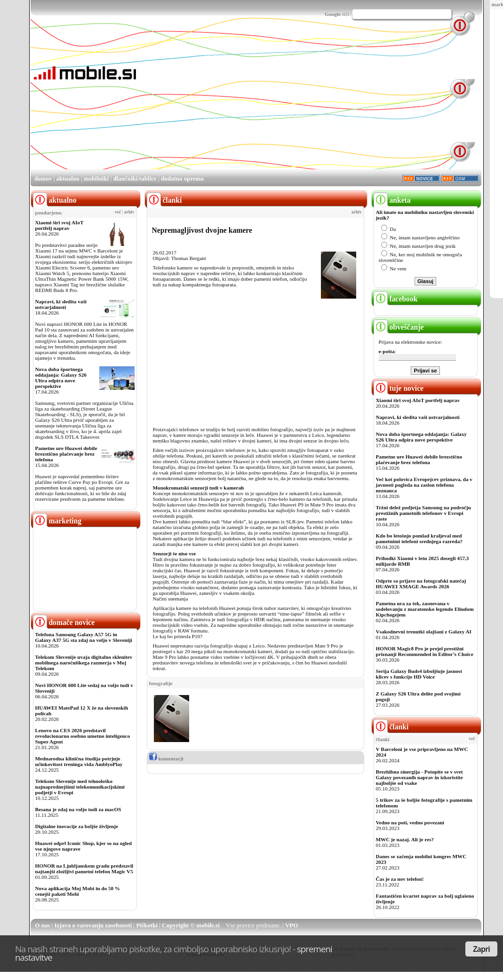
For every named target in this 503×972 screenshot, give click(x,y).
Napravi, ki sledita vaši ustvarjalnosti (61, 304)
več (118, 212)
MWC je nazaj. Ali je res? (405, 839)
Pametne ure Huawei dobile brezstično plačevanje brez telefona (66, 453)
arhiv (129, 212)
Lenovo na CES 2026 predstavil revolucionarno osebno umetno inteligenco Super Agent (82, 735)
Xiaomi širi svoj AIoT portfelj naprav (59, 225)
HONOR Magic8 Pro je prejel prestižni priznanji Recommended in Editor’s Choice (424, 651)
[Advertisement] (260, 102)
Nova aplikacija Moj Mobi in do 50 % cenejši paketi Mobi (77, 891)
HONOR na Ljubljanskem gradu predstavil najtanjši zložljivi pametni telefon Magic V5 (84, 868)
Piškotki (147, 925)
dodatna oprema (182, 178)
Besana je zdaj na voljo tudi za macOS (78, 809)
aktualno (68, 178)
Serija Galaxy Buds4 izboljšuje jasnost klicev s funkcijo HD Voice (419, 674)
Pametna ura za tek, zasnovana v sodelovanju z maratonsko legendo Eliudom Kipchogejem (425, 609)
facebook (396, 299)
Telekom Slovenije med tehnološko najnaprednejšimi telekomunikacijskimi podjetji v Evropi (80, 786)
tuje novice (399, 388)
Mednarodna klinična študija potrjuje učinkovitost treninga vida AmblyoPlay (79, 761)
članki (391, 727)
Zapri (481, 949)
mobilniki (96, 178)
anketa (392, 200)
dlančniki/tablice (134, 178)
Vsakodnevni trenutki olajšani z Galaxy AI (423, 631)
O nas (42, 925)
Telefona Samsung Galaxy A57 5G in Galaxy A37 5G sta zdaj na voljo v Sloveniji (83, 637)
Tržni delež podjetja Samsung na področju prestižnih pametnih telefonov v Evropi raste (423, 513)
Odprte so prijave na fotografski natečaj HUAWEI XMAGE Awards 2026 (421, 583)
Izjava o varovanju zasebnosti (93, 925)
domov (43, 178)
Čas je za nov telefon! (400, 879)
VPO (291, 925)
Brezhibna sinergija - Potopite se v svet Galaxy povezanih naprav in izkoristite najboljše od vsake (419, 777)
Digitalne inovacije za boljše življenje (76, 826)
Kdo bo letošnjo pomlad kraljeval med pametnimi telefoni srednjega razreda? (419, 538)
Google (333, 14)
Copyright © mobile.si (191, 925)
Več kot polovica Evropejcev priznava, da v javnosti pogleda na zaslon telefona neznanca (424, 484)
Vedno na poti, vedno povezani (410, 822)
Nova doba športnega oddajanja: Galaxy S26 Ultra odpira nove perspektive (61, 377)
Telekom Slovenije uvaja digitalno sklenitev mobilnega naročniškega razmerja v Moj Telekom (84, 662)
